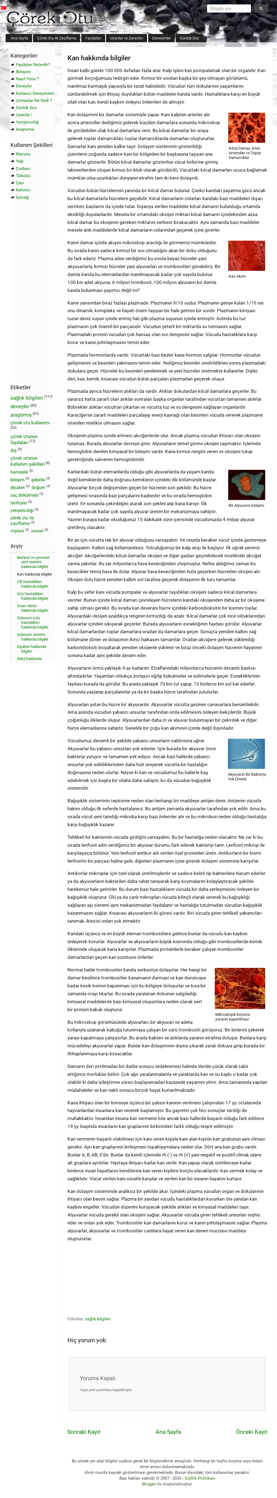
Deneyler (24, 86)
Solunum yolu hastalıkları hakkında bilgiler (33, 622)
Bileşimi (23, 71)
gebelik (38, 479)
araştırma (21, 415)
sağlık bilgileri (98, 1319)
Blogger (149, 1484)
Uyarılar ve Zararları (126, 38)
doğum (38, 487)
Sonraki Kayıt (83, 1432)
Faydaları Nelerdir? (33, 64)
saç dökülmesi (24, 495)
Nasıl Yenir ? (27, 78)
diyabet (17, 487)
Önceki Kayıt (251, 1432)
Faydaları (93, 38)
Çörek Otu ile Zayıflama (56, 38)
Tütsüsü (23, 175)
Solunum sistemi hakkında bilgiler (33, 636)
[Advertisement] (95, 1284)
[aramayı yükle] (227, 8)
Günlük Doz (189, 38)
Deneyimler (161, 38)
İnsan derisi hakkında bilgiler (33, 608)
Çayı (20, 182)
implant (17, 530)
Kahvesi (23, 189)
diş (13, 450)
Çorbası (23, 168)
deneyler (19, 406)
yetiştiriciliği (21, 510)
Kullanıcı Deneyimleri (35, 93)
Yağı (20, 161)
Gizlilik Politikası (200, 1478)
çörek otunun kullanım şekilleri (27, 461)
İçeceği (22, 197)
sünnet (37, 530)
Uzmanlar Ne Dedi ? (34, 100)
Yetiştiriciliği (27, 122)
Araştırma (25, 129)
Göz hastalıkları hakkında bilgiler (33, 596)
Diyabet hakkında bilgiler (31, 648)
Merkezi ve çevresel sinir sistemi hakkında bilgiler (33, 562)
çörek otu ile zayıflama (22, 520)
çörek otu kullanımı (30, 422)
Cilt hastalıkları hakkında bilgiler (33, 584)
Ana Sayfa (19, 38)
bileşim (17, 479)
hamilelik (19, 472)
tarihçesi (18, 502)
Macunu (23, 154)
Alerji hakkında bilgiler (29, 661)
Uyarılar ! (24, 114)
